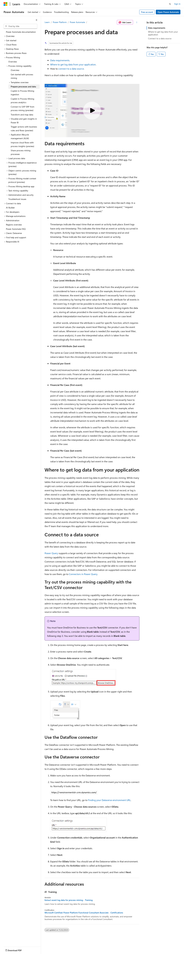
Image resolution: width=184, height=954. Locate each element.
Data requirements (59, 60)
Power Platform (60, 22)
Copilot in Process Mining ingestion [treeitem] (22, 92)
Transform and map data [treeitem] (22, 114)
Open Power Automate (168, 12)
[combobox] (20, 26)
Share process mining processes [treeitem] (20, 152)
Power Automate (77, 22)
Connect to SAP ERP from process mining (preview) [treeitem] (22, 108)
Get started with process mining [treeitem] (22, 76)
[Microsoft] (5, 4)
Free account (147, 12)
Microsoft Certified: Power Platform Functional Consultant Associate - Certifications (84, 912)
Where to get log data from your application (73, 64)
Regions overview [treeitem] (14, 224)
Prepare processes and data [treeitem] (23, 86)
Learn (47, 22)
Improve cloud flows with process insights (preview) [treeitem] (22, 144)
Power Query (51, 553)
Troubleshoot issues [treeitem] (17, 199)
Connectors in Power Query (83, 574)
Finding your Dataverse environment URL (109, 800)
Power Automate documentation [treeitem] (21, 31)
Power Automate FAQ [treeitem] (16, 228)
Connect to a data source (159, 38)
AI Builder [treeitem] (10, 207)
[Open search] (170, 4)
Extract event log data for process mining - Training (69, 900)
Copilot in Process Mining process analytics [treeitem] (22, 100)
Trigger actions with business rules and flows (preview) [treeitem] (24, 128)
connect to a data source (71, 68)
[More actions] (136, 22)
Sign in (177, 3)
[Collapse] (36, 20)
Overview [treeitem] (12, 61)
